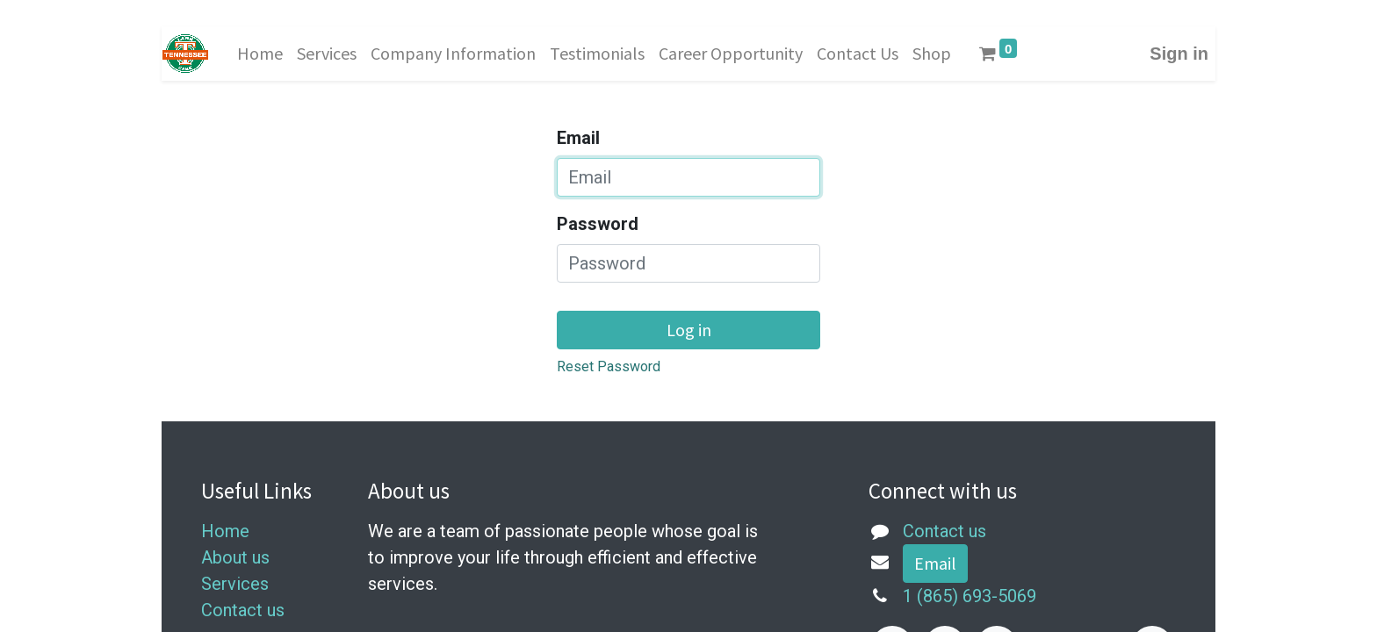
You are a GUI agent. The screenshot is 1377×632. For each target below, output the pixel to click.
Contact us (243, 610)
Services (235, 583)
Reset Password (608, 366)
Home (225, 531)
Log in (689, 330)
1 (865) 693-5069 (969, 596)
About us (235, 557)
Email (578, 137)
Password (597, 223)
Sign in (1179, 53)
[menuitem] (260, 53)
